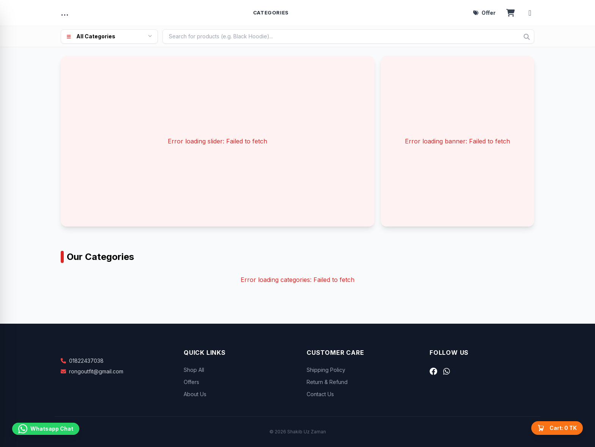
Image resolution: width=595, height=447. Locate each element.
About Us (195, 394)
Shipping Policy (326, 370)
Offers (191, 382)
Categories (271, 12)
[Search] (527, 36)
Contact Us (320, 394)
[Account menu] (530, 13)
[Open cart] (510, 13)
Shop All (194, 370)
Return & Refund (327, 382)
